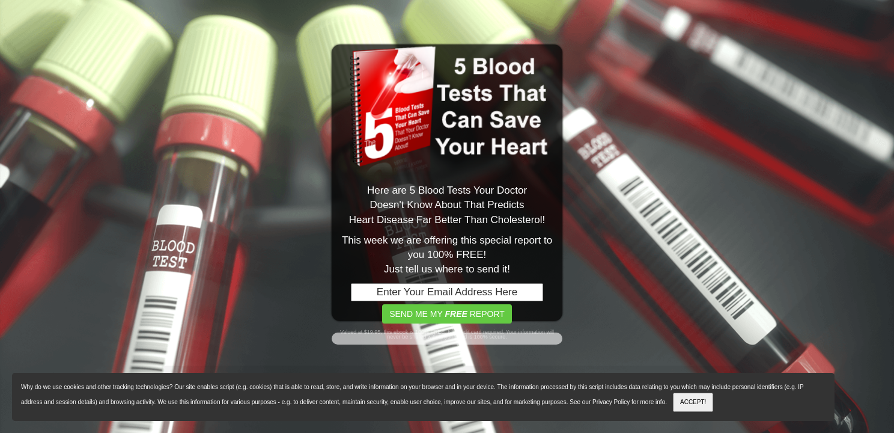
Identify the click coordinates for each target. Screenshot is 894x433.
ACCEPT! (693, 402)
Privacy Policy (611, 402)
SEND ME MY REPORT (447, 314)
